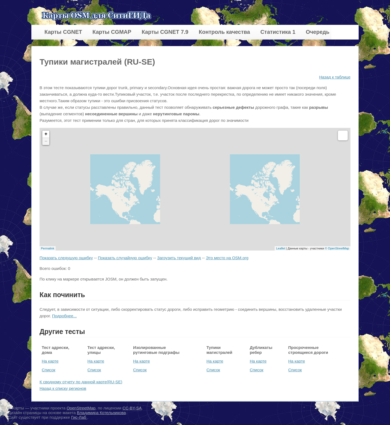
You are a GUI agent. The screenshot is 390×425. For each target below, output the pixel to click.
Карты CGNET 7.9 (165, 32)
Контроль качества (224, 32)
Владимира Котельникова (101, 412)
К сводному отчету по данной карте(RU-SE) (81, 381)
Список (48, 369)
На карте (50, 361)
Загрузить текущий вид (179, 257)
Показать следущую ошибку (66, 257)
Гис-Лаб (79, 417)
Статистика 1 (277, 32)
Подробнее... (64, 316)
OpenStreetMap (81, 408)
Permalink (47, 248)
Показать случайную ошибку (125, 257)
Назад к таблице (334, 77)
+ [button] (45, 134)
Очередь (317, 32)
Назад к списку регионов (63, 388)
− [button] (45, 141)
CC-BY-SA (132, 408)
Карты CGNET (63, 32)
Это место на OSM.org (227, 257)
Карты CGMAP (111, 32)
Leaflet (280, 248)
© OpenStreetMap (337, 248)
